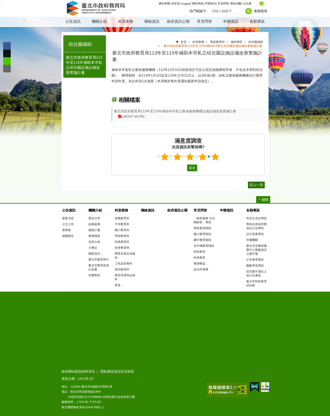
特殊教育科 (122, 241)
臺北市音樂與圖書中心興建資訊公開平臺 (256, 249)
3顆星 (190, 157)
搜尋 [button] (248, 11)
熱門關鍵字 (197, 11)
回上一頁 (256, 185)
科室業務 (125, 21)
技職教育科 (122, 218)
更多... (119, 285)
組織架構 (94, 224)
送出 (183, 168)
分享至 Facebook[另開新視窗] (7, 46)
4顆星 (203, 157)
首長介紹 (94, 241)
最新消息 (68, 218)
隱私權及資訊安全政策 (117, 371)
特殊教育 (199, 251)
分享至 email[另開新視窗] (7, 68)
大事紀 (92, 247)
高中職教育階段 (204, 245)
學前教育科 (217, 42)
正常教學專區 (255, 259)
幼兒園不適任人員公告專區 (256, 273)
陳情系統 (197, 3)
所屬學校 (94, 275)
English (185, 3)
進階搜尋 (260, 11)
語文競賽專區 (255, 234)
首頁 (183, 42)
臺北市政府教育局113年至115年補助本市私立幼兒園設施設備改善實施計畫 (84, 65)
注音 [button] (262, 53)
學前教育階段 (202, 228)
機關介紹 (99, 21)
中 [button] (261, 3)
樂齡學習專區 (255, 265)
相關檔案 (129, 100)
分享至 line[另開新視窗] (7, 61)
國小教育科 (122, 230)
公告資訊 (73, 21)
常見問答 (223, 3)
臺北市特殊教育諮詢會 (256, 283)
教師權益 (199, 263)
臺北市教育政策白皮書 (98, 267)
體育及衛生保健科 (125, 255)
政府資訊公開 (178, 21)
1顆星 (165, 157)
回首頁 (175, 3)
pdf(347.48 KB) (133, 116)
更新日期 (68, 378)
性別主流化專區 (256, 218)
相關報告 (68, 236)
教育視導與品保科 (125, 277)
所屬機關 (252, 240)
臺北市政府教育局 (96, 8)
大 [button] (266, 3)
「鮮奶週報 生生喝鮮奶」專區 (204, 220)
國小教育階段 (202, 234)
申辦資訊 (210, 3)
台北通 (247, 3)
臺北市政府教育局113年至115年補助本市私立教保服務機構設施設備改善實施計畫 (175, 111)
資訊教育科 (122, 269)
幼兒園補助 (80, 44)
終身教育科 (122, 247)
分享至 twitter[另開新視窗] (7, 53)
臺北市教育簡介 (98, 259)
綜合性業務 (201, 269)
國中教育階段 (202, 240)
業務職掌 (94, 236)
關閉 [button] (265, 200)
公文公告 (68, 224)
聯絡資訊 (152, 21)
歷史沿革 (94, 218)
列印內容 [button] (256, 53)
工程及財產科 (123, 263)
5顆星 (215, 157)
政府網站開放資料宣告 (78, 371)
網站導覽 (164, 3)
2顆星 (177, 157)
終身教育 (199, 257)
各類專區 (257, 21)
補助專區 (236, 42)
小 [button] (257, 3)
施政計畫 (94, 230)
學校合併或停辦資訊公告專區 (256, 226)
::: (1, 2)
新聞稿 (66, 230)
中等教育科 (122, 224)
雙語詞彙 (235, 3)
